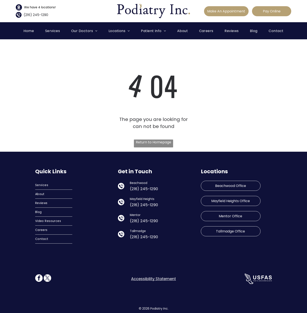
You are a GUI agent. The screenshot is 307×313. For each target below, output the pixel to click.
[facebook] (39, 278)
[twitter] (47, 278)
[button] (52, 30)
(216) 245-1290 (36, 14)
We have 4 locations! (40, 7)
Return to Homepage (153, 142)
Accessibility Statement (153, 278)
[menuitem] (28, 30)
